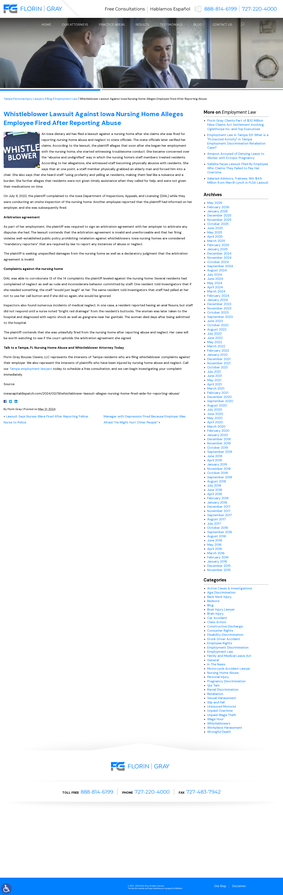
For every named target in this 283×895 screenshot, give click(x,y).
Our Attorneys (75, 24)
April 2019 (214, 460)
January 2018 (217, 502)
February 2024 (218, 296)
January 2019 (217, 464)
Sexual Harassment (221, 698)
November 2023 (219, 308)
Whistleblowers (218, 723)
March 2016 (216, 553)
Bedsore (213, 601)
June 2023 (215, 321)
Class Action (216, 622)
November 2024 (219, 257)
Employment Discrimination (228, 647)
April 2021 (214, 384)
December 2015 (219, 566)
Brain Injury (215, 613)
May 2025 (214, 232)
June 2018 (214, 490)
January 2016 (217, 561)
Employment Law (66, 99)
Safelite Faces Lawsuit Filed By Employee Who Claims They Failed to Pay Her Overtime (237, 168)
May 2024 (214, 283)
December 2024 (219, 253)
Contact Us (222, 24)
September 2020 (220, 401)
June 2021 (214, 376)
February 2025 (218, 245)
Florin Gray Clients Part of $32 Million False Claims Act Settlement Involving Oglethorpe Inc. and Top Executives (235, 124)
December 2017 (218, 506)
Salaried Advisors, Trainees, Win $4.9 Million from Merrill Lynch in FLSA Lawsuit (237, 180)
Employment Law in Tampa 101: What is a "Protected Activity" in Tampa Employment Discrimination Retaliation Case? (237, 141)
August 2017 (216, 519)
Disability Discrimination (225, 635)
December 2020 (219, 397)
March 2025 (216, 241)
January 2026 (217, 211)
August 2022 (217, 329)
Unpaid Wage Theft (221, 715)
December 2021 (218, 359)
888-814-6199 (220, 9)
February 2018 (217, 498)
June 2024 (215, 279)
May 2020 (214, 418)
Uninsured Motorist (221, 706)
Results (142, 24)
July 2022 (214, 333)
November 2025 (219, 220)
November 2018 (219, 469)
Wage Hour (215, 719)
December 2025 (219, 215)
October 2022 (217, 325)
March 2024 (216, 291)
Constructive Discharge (225, 626)
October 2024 (218, 262)
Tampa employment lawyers (31, 369)
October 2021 (217, 367)
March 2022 (216, 346)
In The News (216, 664)
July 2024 (214, 274)
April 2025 (215, 236)
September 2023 (220, 317)
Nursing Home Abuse (223, 673)
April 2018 (214, 494)
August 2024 (217, 270)
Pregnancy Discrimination (226, 681)
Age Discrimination (221, 592)
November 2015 (219, 570)
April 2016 (214, 549)
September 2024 (220, 266)
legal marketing (155, 888)
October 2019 (217, 447)
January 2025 (217, 249)
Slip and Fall (216, 702)
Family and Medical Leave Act (229, 656)
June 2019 (214, 456)
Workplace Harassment (224, 727)
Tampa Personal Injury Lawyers (24, 99)
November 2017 (218, 511)
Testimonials (171, 24)
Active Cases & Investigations (229, 588)
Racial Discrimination (222, 689)
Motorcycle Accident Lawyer (228, 668)
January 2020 (217, 435)
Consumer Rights (220, 630)
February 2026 (218, 207)
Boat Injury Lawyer (221, 609)
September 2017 (219, 515)
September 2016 (219, 532)
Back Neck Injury (219, 597)
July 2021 (214, 371)
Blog (197, 24)
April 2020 (215, 422)
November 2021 (218, 363)
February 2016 (217, 557)
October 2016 (217, 528)
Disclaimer (239, 886)
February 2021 (217, 393)
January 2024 (217, 300)
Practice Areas (112, 24)
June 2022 (215, 338)
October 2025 (218, 224)
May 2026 (214, 203)
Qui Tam (213, 685)
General (213, 660)
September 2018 (219, 477)
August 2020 (217, 405)
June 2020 (215, 414)
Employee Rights (219, 643)
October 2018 (217, 473)
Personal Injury (218, 677)
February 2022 (218, 350)
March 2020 (216, 426)
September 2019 (219, 452)
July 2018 (214, 485)
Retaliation (215, 694)
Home (46, 24)
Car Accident (217, 618)
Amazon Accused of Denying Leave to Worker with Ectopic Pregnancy (235, 156)
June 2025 (215, 228)
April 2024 (215, 287)
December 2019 (219, 439)
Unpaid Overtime (220, 710)
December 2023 (219, 304)
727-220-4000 (259, 9)
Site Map (220, 886)
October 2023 (218, 312)
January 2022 (217, 355)
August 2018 (216, 481)
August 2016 (216, 536)
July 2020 (214, 409)
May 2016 (214, 544)
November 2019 (219, 443)
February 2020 (218, 430)
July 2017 (214, 523)
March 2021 (215, 388)
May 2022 (214, 342)
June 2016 (214, 540)
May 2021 (214, 380)
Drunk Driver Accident (223, 639)
